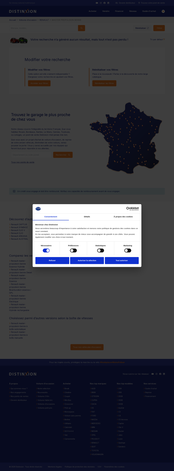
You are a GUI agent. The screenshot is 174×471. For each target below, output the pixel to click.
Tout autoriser (122, 261)
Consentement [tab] (50, 217)
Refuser (52, 261)
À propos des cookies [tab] (123, 217)
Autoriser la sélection (87, 261)
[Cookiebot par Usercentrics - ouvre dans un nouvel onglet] (128, 209)
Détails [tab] (87, 217)
